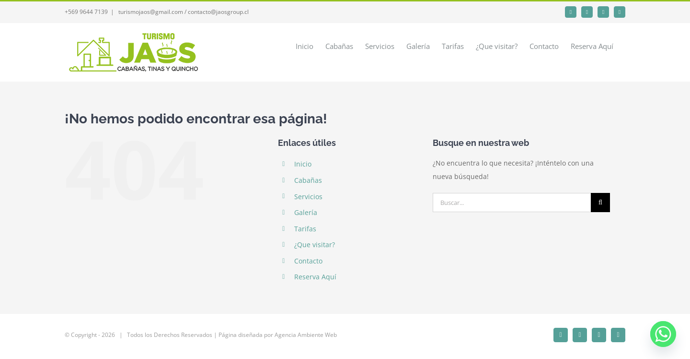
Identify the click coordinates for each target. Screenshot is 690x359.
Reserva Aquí (315, 276)
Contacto (308, 260)
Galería (305, 212)
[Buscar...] (512, 202)
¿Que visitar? (314, 244)
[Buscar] (600, 202)
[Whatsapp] (663, 334)
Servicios (308, 196)
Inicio (302, 163)
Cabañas (308, 180)
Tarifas (305, 228)
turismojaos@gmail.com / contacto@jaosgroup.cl (183, 12)
